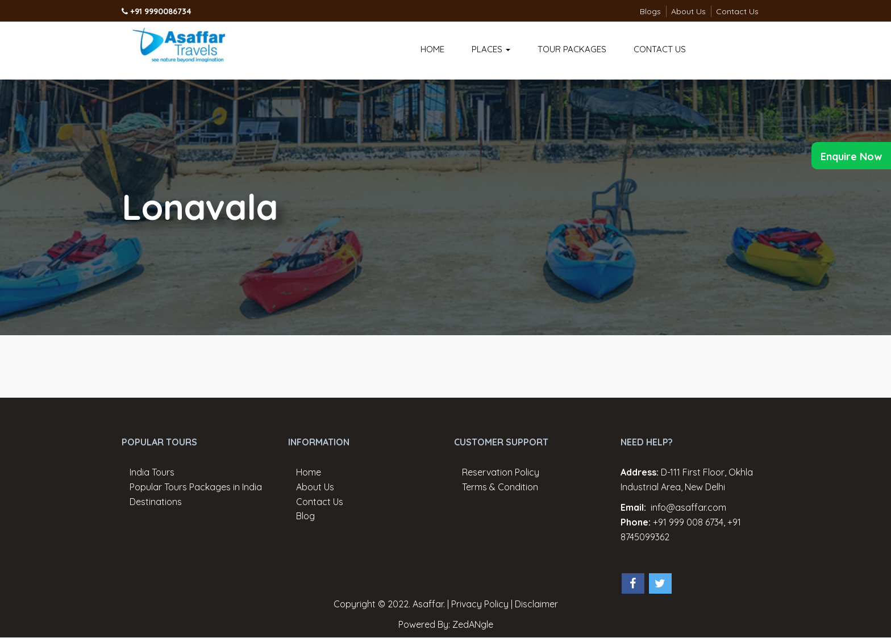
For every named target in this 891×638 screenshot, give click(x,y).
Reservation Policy (500, 472)
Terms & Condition (500, 487)
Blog (305, 516)
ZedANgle (472, 624)
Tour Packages (572, 49)
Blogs (650, 11)
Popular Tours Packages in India (196, 487)
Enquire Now (851, 156)
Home (432, 49)
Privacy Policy (480, 604)
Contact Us (737, 11)
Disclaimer (536, 604)
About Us (688, 11)
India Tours (152, 472)
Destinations (156, 501)
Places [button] (491, 49)
